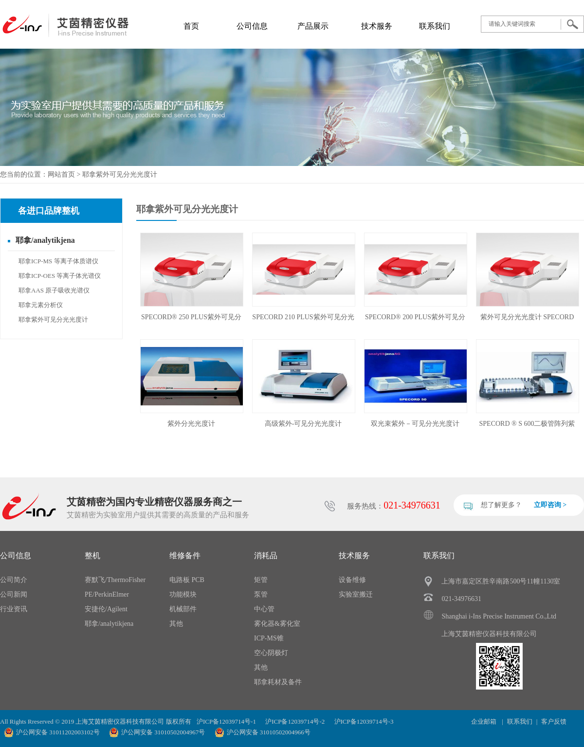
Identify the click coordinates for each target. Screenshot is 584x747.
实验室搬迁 (356, 594)
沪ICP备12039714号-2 (295, 721)
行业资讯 (13, 609)
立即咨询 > (550, 505)
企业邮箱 (484, 721)
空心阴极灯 (271, 652)
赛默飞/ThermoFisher (115, 579)
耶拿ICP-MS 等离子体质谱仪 (58, 261)
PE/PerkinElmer (107, 594)
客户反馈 (553, 721)
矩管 (261, 579)
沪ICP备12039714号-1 (226, 721)
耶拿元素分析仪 (40, 305)
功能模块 (183, 594)
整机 (92, 555)
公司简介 (13, 579)
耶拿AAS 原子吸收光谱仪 (54, 290)
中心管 (264, 609)
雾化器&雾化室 (277, 623)
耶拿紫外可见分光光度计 (119, 174)
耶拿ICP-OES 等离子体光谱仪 (59, 275)
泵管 (261, 594)
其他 (176, 623)
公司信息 (252, 26)
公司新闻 (13, 594)
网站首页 (61, 174)
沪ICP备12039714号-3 (364, 721)
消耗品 (265, 555)
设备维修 (352, 579)
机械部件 (183, 609)
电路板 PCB (186, 579)
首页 (191, 26)
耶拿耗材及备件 (278, 682)
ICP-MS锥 (269, 638)
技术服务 (376, 26)
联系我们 (434, 26)
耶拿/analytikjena (45, 240)
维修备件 (185, 555)
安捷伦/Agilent (106, 609)
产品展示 (312, 26)
